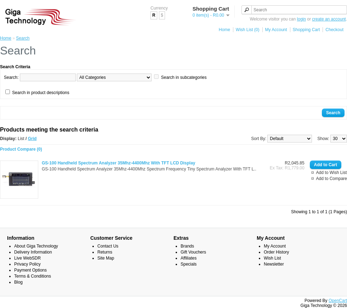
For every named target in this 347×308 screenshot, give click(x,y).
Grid (32, 138)
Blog (18, 282)
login (301, 19)
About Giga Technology (36, 246)
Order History (276, 252)
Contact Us (107, 246)
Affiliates (189, 258)
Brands (187, 246)
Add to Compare (331, 178)
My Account (276, 29)
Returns (104, 252)
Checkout (334, 29)
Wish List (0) (248, 29)
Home (224, 29)
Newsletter (274, 264)
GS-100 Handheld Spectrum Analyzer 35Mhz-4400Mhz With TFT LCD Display (118, 163)
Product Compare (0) (21, 149)
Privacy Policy (27, 264)
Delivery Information (33, 252)
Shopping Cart (306, 29)
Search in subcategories (184, 77)
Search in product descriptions (40, 92)
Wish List (272, 258)
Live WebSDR (27, 258)
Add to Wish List (331, 172)
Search (22, 38)
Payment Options (30, 270)
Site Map (105, 258)
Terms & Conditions (32, 276)
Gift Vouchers (193, 252)
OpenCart (338, 300)
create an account (329, 19)
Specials (189, 264)
